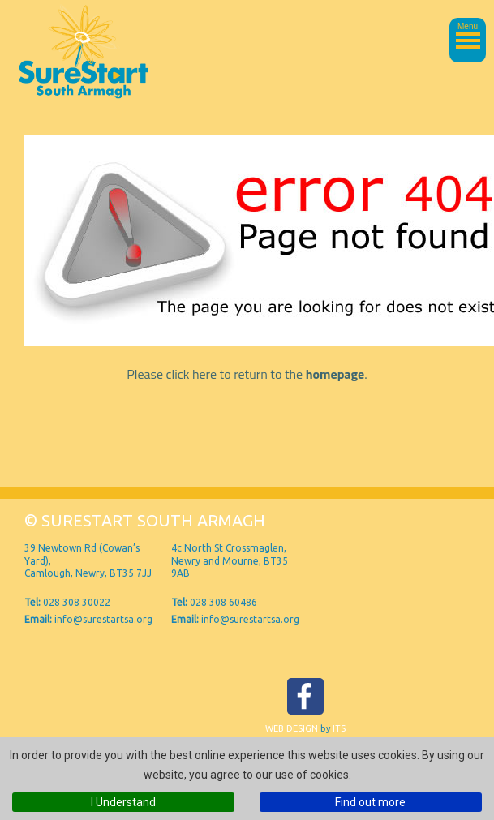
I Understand (123, 802)
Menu (467, 26)
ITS (339, 728)
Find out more (370, 802)
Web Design (291, 728)
